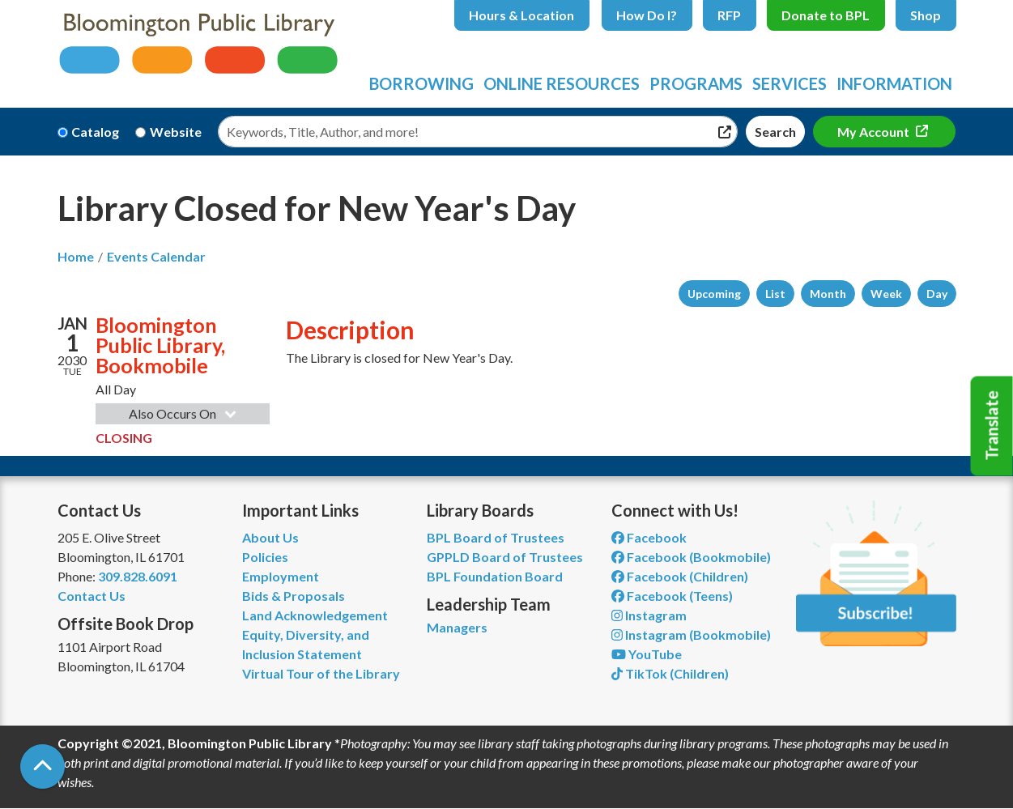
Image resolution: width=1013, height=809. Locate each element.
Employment (280, 576)
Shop (925, 15)
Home (75, 256)
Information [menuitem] (894, 83)
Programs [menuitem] (696, 83)
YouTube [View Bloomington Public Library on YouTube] (646, 654)
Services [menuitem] (789, 83)
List (775, 293)
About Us (270, 537)
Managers (457, 627)
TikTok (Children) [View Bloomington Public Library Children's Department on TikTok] (670, 673)
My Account (874, 131)
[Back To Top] (42, 766)
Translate (992, 426)
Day (936, 293)
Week (886, 293)
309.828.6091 (137, 576)
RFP (729, 15)
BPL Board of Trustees (495, 537)
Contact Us (91, 595)
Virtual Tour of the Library (321, 673)
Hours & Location (521, 15)
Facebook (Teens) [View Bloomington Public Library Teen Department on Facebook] (672, 595)
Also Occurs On (184, 413)
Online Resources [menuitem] (561, 83)
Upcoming (714, 293)
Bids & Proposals (293, 595)
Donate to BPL (825, 15)
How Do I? (646, 15)
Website (176, 131)
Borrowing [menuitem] (421, 83)
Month (828, 293)
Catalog (95, 131)
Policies (265, 556)
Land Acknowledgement (315, 615)
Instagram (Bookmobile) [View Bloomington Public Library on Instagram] (691, 634)
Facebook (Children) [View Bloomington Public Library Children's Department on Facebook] (679, 576)
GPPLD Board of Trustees (505, 556)
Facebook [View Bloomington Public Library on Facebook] (649, 537)
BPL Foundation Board (495, 576)
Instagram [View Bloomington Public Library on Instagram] (649, 615)
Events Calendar (156, 256)
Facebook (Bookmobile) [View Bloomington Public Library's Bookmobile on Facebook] (691, 556)
